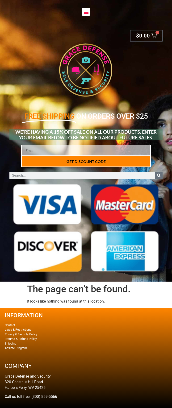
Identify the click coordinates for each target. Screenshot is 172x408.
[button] (86, 12)
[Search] (159, 175)
